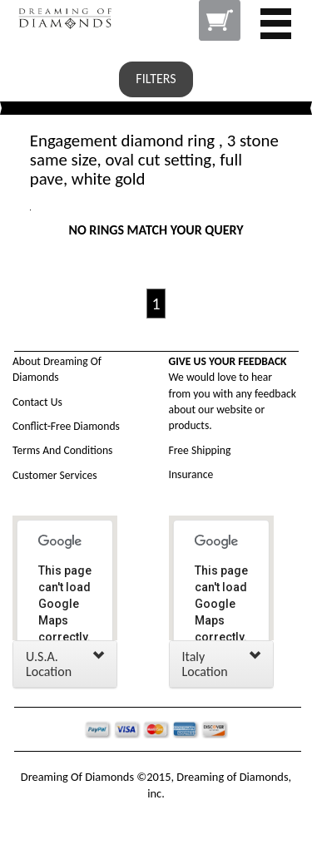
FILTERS (156, 78)
